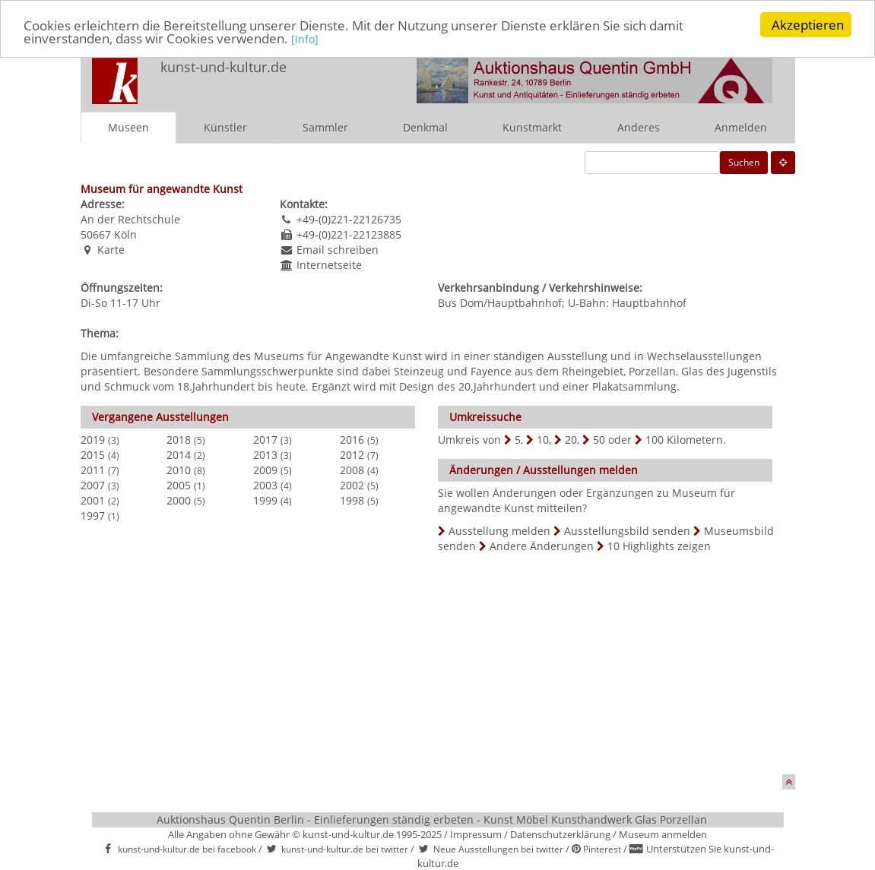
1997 (93, 515)
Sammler (325, 127)
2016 (352, 439)
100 (654, 439)
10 (543, 439)
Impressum (476, 834)
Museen (128, 127)
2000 (178, 500)
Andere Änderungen (542, 546)
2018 (178, 439)
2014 (178, 455)
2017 (265, 439)
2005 (178, 485)
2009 (265, 470)
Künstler (225, 127)
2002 (352, 485)
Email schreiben (337, 249)
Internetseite (329, 265)
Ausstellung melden (499, 531)
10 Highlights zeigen (659, 546)
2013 (265, 455)
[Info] (305, 39)
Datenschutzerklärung (560, 834)
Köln (125, 234)
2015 (93, 455)
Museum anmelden (663, 834)
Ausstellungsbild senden (627, 531)
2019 (93, 439)
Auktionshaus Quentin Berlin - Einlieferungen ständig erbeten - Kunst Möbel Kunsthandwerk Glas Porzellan (432, 819)
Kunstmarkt (532, 127)
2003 (265, 485)
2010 (178, 470)
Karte (111, 249)
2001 (93, 500)
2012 (352, 455)
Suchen (743, 162)
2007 (93, 485)
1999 (265, 500)
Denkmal (425, 127)
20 (571, 439)
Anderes (638, 127)
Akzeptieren (808, 24)
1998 (352, 500)
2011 (93, 470)
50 (599, 439)
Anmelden (741, 127)
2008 (352, 470)
